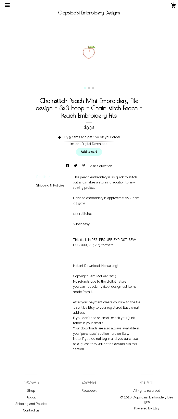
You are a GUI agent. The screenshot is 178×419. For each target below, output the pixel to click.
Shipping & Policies (50, 185)
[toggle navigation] (7, 5)
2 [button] (89, 88)
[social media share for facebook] (68, 166)
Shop (31, 391)
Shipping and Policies (31, 404)
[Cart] (173, 6)
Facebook (89, 391)
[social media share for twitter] (76, 166)
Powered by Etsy (147, 408)
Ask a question (101, 166)
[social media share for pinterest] (84, 166)
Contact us (31, 410)
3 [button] (93, 88)
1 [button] (85, 88)
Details (43, 177)
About (31, 397)
